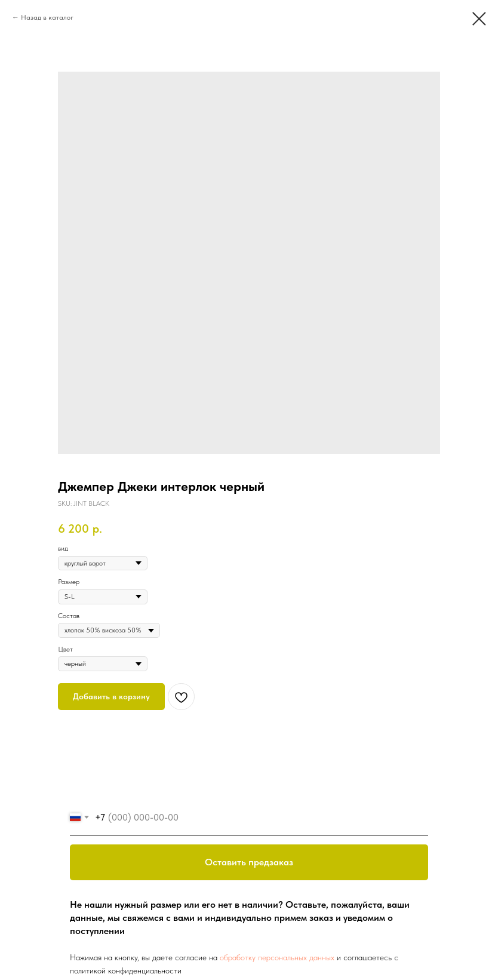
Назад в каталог (47, 17)
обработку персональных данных (277, 957)
